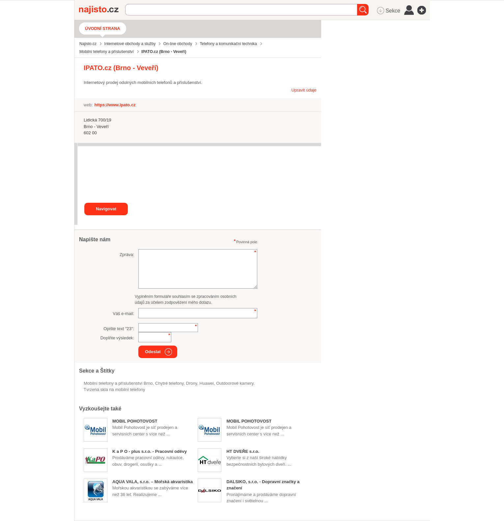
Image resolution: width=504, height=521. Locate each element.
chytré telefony (169, 383)
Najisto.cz (102, 10)
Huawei (207, 383)
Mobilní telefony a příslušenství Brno (118, 383)
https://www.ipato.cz (114, 104)
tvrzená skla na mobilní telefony (114, 389)
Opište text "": (118, 328)
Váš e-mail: (123, 313)
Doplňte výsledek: (117, 337)
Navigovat (106, 208)
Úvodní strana (102, 28)
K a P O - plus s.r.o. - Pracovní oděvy (149, 451)
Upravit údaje (304, 90)
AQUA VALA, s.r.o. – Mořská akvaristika (152, 481)
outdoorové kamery (234, 383)
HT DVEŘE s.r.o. (242, 451)
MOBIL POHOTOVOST (134, 421)
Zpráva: (127, 254)
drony (191, 383)
